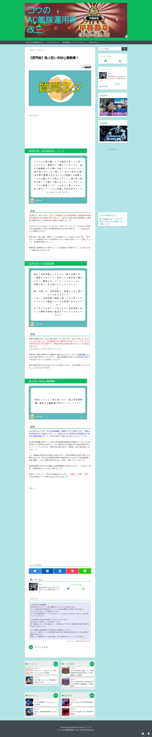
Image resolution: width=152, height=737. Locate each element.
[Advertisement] (45, 130)
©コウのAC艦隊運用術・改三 (68, 730)
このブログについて (52, 42)
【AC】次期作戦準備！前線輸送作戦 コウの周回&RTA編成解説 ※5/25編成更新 (82, 684)
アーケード (88, 67)
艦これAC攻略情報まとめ (34, 42)
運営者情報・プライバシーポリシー (74, 42)
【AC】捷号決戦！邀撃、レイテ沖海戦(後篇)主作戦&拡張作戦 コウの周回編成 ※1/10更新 (82, 673)
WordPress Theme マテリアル (80, 727)
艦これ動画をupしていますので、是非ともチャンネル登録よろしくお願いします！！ (112, 221)
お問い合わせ (93, 42)
